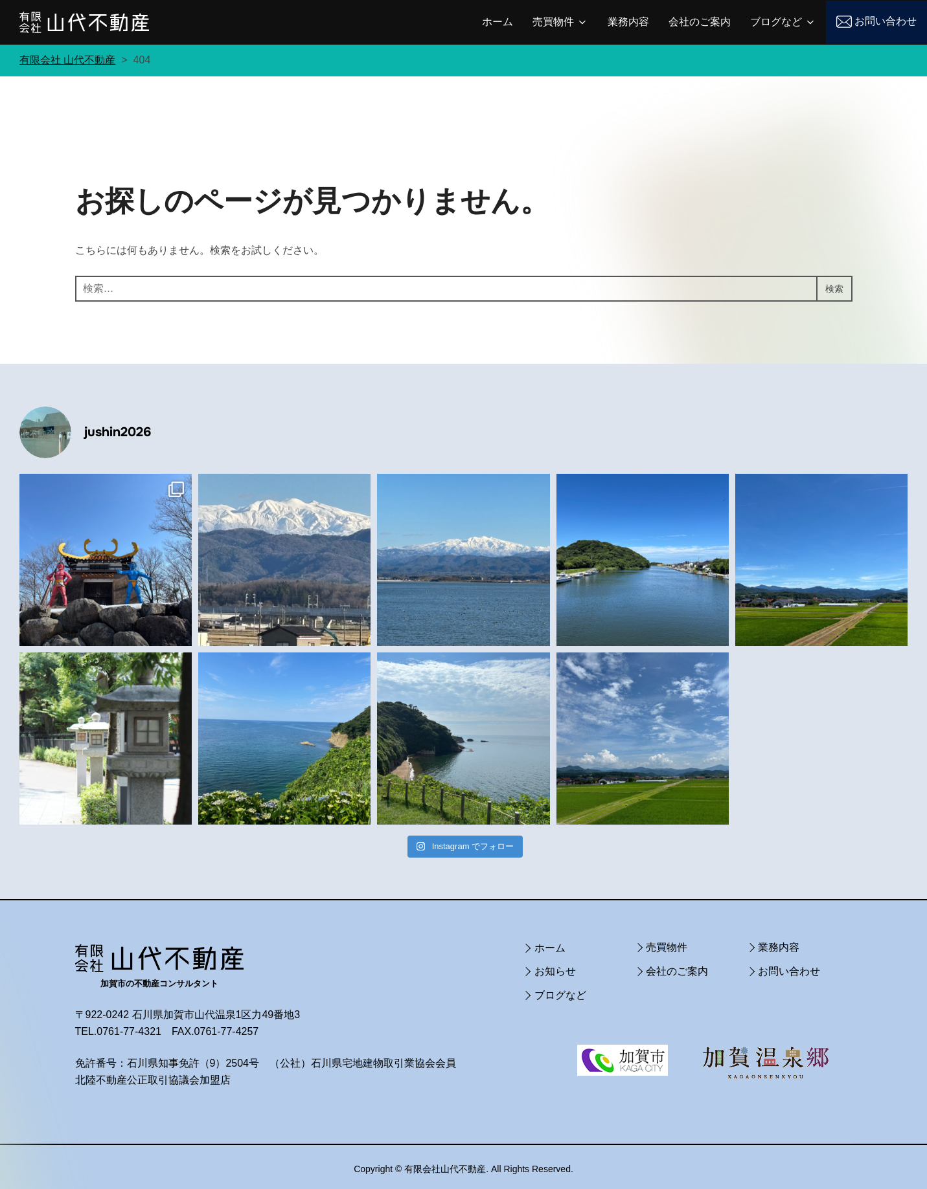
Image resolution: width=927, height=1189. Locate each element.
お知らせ (555, 967)
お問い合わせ (885, 21)
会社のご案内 (700, 21)
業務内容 (628, 21)
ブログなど (783, 22)
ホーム (497, 21)
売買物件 (560, 22)
